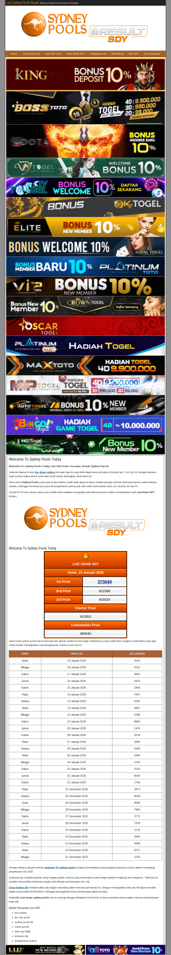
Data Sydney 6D (31, 53)
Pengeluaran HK (98, 53)
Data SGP (134, 53)
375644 (105, 581)
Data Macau (117, 53)
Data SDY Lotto (53, 53)
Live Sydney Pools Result (22, 3)
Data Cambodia (152, 53)
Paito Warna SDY (76, 53)
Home (14, 53)
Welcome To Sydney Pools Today (35, 459)
